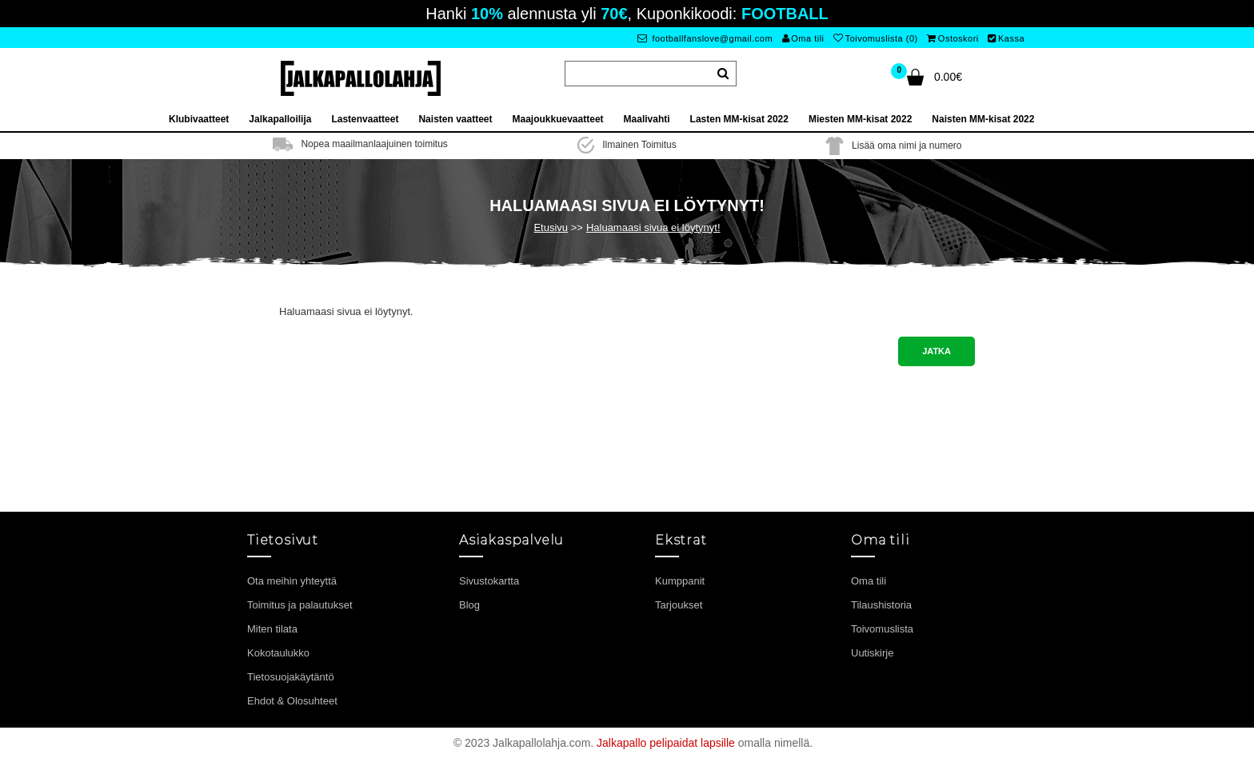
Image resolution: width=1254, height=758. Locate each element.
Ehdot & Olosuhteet (292, 701)
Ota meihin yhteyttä (292, 581)
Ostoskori (952, 38)
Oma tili (803, 38)
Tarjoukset (678, 605)
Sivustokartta (489, 581)
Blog (469, 605)
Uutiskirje (872, 653)
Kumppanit (680, 581)
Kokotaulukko (278, 653)
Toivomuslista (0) (875, 38)
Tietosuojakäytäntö (290, 677)
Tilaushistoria (881, 605)
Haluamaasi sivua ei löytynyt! (653, 227)
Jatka (936, 351)
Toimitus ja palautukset (300, 605)
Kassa (1006, 38)
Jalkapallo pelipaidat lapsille (666, 742)
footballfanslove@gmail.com (705, 38)
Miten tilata (272, 629)
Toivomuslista (882, 629)
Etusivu (550, 227)
